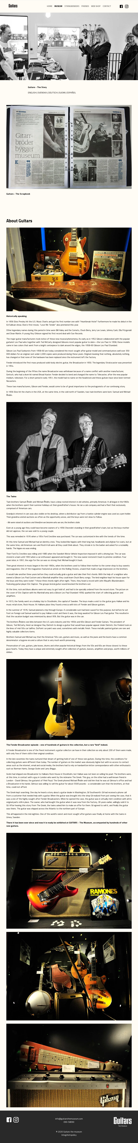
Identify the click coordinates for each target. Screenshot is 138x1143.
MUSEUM (58, 6)
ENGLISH (32, 92)
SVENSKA (42, 92)
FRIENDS (85, 6)
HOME (49, 6)
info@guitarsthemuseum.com (69, 1118)
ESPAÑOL (71, 92)
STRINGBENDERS (71, 6)
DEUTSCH (52, 92)
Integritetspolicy (69, 1135)
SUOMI (62, 92)
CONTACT (107, 6)
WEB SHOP (96, 6)
